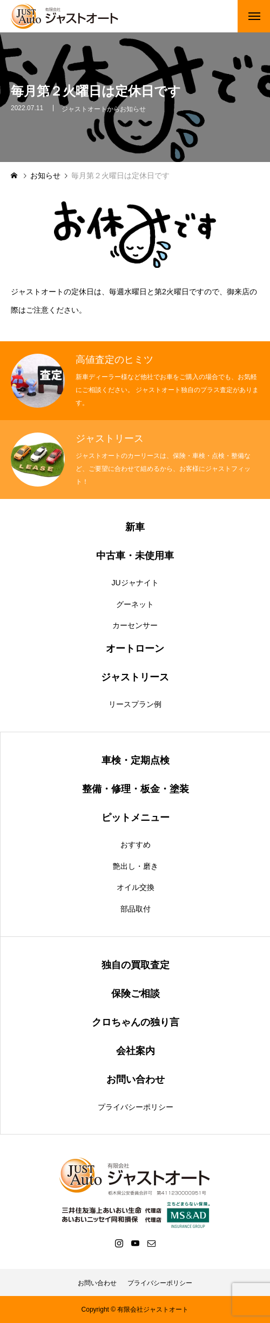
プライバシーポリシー (135, 1107)
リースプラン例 (135, 704)
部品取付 (135, 909)
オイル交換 (135, 887)
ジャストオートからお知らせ (104, 110)
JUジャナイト (134, 582)
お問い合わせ (97, 1283)
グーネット (135, 604)
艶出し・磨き (135, 866)
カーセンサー (135, 625)
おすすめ (135, 844)
